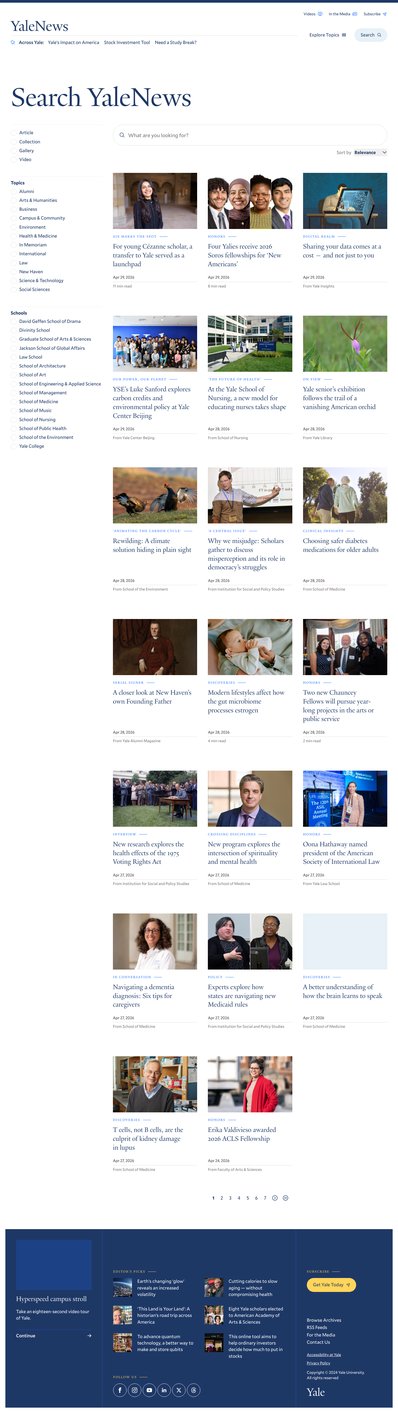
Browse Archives (324, 1320)
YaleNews (39, 27)
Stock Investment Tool (127, 42)
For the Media (321, 1335)
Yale (316, 1393)
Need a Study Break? (175, 42)
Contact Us (318, 1342)
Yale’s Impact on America (73, 42)
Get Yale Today (331, 1284)
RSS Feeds (317, 1327)
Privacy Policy (318, 1362)
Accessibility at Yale (324, 1354)
